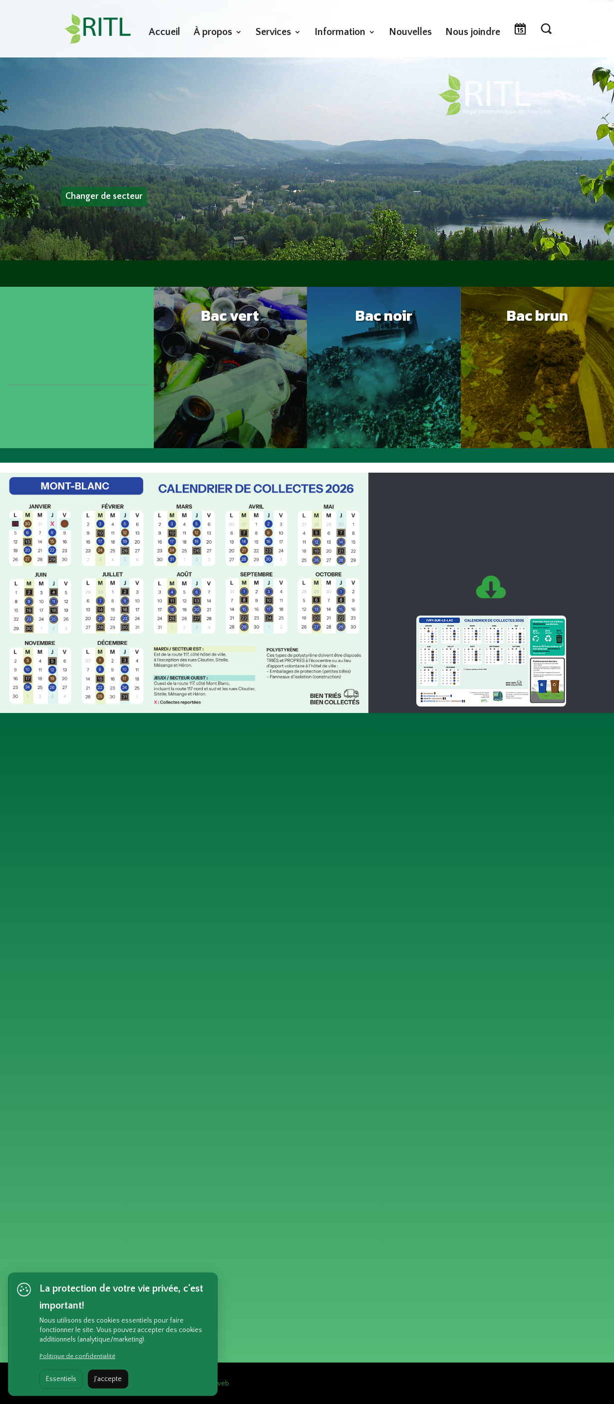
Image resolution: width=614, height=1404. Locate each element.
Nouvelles (410, 32)
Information (339, 32)
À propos (213, 32)
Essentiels (61, 1379)
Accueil (164, 32)
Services (273, 32)
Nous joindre (472, 32)
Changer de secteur (104, 196)
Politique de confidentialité (77, 1356)
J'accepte (108, 1379)
